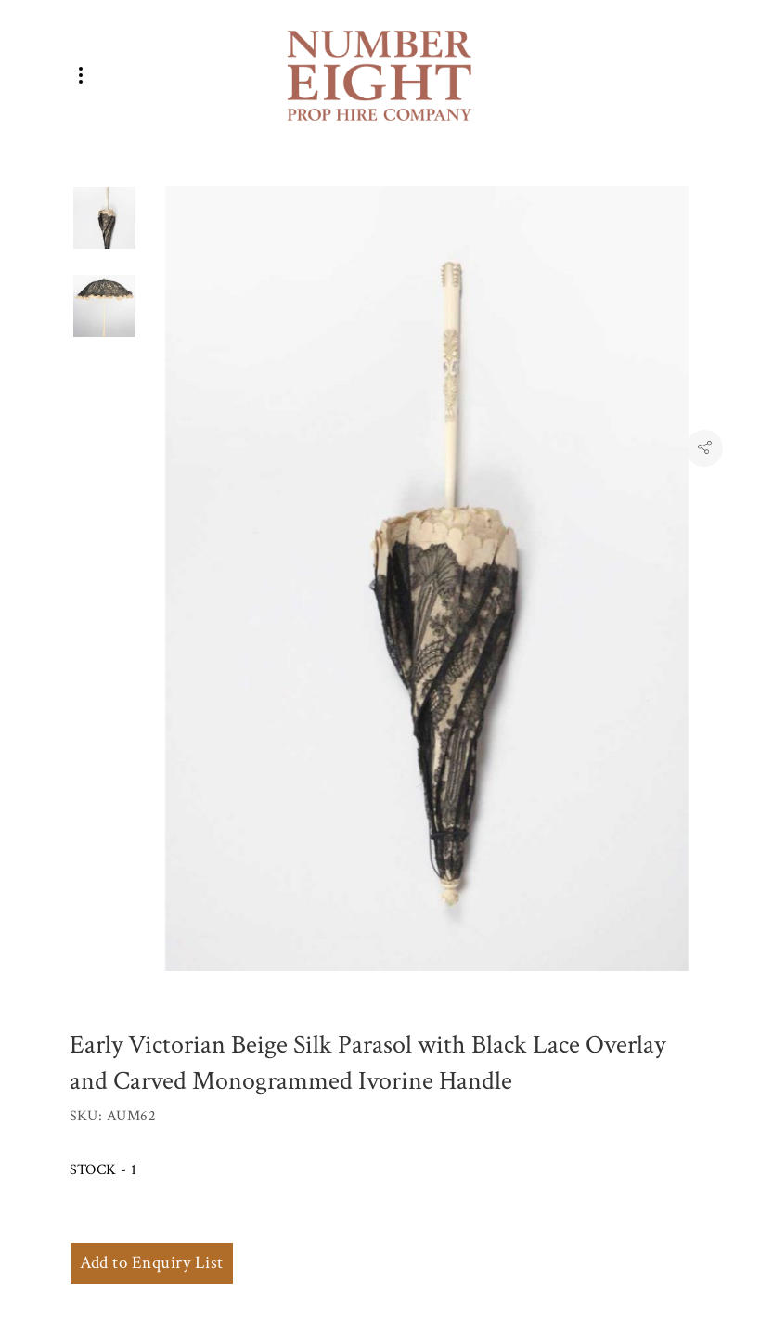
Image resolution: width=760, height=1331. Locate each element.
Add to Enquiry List (152, 1262)
